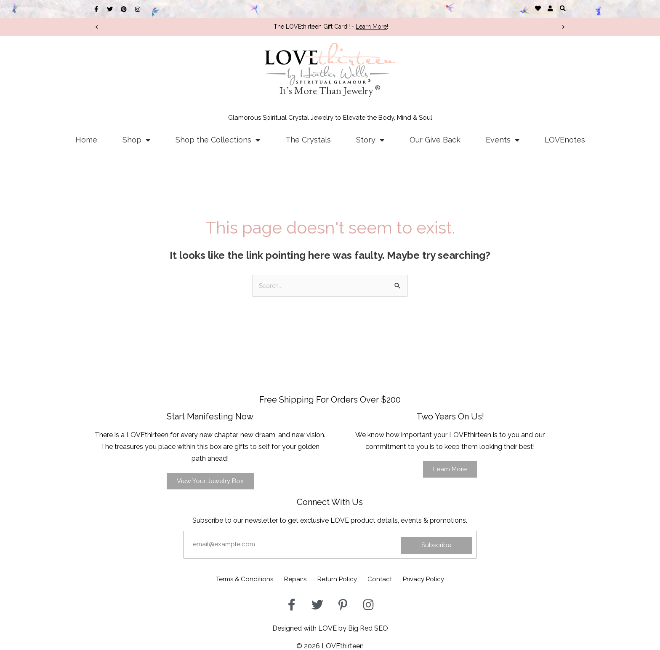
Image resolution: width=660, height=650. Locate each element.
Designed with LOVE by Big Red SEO (330, 626)
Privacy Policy (438, 578)
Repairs (288, 578)
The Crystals (308, 139)
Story (370, 140)
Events (502, 140)
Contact (387, 578)
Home (86, 139)
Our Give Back (435, 139)
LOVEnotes (565, 139)
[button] (562, 8)
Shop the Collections (218, 140)
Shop (136, 140)
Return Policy (337, 578)
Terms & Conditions (230, 578)
